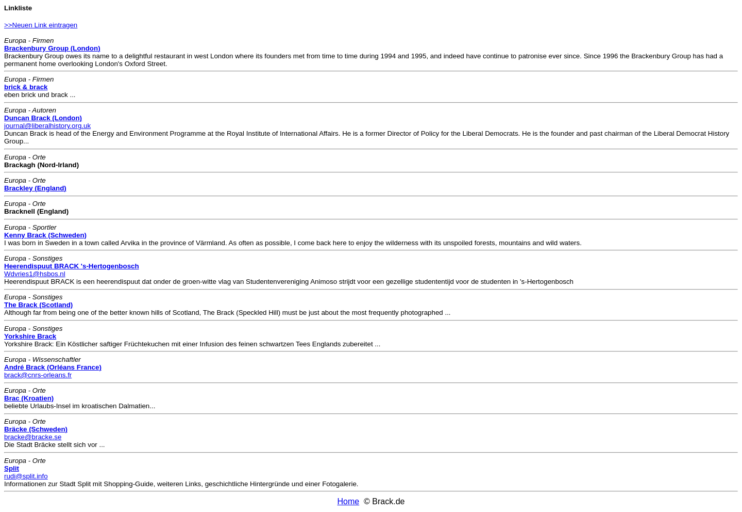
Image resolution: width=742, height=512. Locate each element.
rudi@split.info (26, 476)
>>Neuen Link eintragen (40, 25)
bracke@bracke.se (32, 437)
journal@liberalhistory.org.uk (47, 126)
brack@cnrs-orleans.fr (38, 375)
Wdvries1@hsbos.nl (34, 274)
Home (349, 501)
